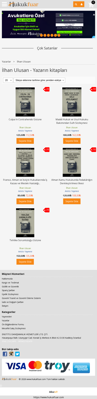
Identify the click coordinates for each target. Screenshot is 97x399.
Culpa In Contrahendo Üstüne (25, 119)
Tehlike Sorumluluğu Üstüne (25, 240)
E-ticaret (43, 391)
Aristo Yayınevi (25, 130)
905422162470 (25, 341)
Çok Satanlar (47, 48)
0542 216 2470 (9, 341)
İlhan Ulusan (25, 127)
